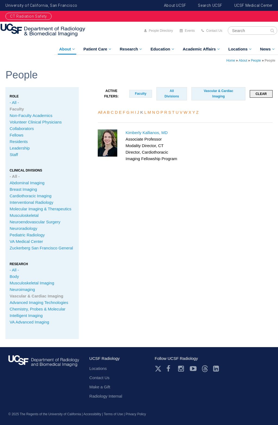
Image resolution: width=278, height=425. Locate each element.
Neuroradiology (23, 228)
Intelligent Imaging (26, 315)
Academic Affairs (199, 49)
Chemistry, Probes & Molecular (37, 309)
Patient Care (95, 49)
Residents (19, 141)
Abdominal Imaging (27, 182)
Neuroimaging (22, 289)
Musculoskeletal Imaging (32, 283)
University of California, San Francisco (41, 5)
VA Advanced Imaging (29, 322)
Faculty (17, 109)
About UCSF (175, 5)
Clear (261, 94)
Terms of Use (113, 414)
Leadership (20, 148)
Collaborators (22, 128)
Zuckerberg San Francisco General (41, 248)
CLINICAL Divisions (26, 170)
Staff (14, 154)
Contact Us (214, 31)
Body (14, 276)
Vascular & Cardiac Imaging (36, 296)
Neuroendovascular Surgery (35, 222)
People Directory (161, 31)
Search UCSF (210, 5)
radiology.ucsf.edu (43, 364)
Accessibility (92, 414)
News (265, 49)
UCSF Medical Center (253, 5)
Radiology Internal (105, 396)
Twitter (158, 368)
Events (190, 31)
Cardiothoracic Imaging (30, 196)
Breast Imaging (23, 189)
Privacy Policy (136, 414)
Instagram (181, 368)
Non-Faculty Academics (31, 115)
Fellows (16, 135)
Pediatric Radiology (27, 235)
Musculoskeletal (24, 215)
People (256, 60)
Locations (238, 49)
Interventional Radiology (31, 202)
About (65, 49)
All (100, 112)
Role (14, 96)
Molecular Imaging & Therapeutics (40, 209)
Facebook (169, 368)
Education (160, 49)
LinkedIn (216, 368)
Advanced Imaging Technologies (39, 302)
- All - (14, 102)
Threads (204, 368)
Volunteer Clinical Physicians (36, 122)
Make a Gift (99, 387)
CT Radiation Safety (28, 16)
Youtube (193, 368)
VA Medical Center (26, 241)
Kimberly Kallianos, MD (146, 132)
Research (129, 49)
